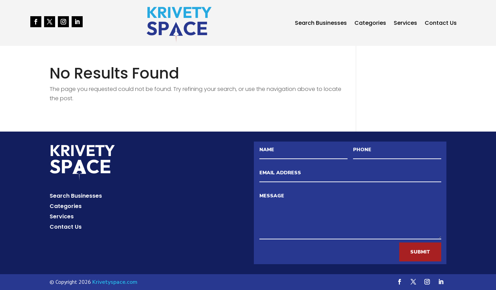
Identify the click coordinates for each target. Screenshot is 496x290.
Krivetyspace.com (114, 282)
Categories (370, 24)
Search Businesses (321, 24)
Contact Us (441, 24)
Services (405, 24)
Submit (420, 252)
